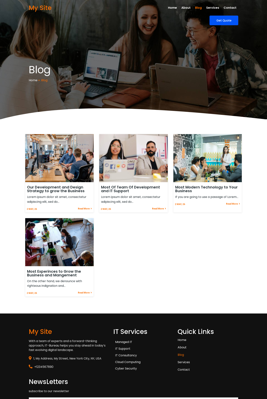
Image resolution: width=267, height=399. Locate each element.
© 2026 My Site (39, 382)
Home (33, 72)
